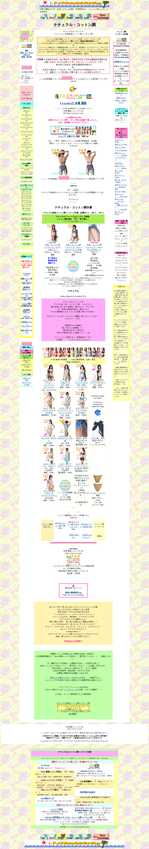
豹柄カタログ (121, 98)
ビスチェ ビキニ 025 (26, 131)
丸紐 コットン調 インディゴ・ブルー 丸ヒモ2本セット (94, 247)
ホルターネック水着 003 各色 (65, 440)
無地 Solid (26, 108)
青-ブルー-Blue (120, 191)
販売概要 (26, 310)
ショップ (26, 94)
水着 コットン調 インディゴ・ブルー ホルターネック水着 (73, 247)
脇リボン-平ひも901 (26, 159)
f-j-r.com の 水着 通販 (73, 103)
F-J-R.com (26, 273)
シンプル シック (70, 690)
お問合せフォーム (121, 62)
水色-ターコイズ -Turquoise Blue (121, 187)
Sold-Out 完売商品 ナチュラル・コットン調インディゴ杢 (68, 817)
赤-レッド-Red (120, 147)
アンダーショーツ (97, 493)
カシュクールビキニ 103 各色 (49, 440)
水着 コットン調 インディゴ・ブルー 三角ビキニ (52, 247)
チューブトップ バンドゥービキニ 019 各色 (65, 412)
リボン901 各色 (98, 438)
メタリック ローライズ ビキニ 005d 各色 (50, 495)
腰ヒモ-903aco (26, 370)
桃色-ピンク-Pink (121, 144)
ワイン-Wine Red (121, 150)
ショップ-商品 (57, 809)
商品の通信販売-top (73, 592)
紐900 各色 (81, 438)
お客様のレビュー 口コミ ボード (26, 324)
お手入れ (26, 317)
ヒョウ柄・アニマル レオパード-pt (26, 187)
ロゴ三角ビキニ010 (26, 181)
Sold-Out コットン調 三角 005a (60, 525)
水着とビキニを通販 (65, 9)
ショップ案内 (26, 303)
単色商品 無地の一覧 (83, 810)
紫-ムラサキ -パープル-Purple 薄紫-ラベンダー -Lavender (121, 204)
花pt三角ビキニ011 (26, 218)
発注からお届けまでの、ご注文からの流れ (67, 678)
